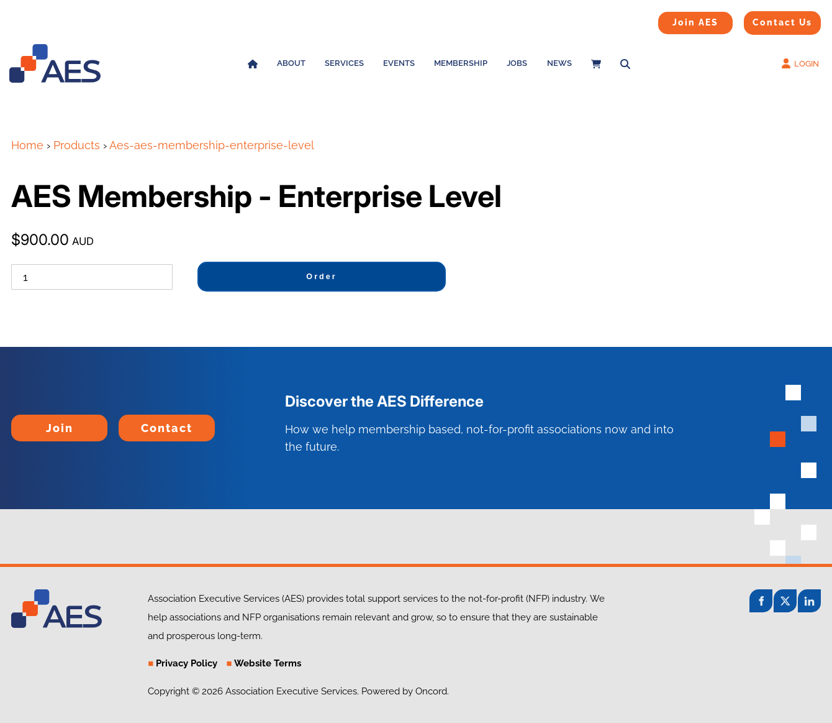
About (291, 63)
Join (22, 423)
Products (76, 145)
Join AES (676, 20)
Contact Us (767, 19)
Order (321, 276)
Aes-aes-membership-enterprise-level (211, 145)
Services (344, 63)
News (559, 63)
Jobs (517, 63)
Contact (139, 423)
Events (399, 63)
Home (27, 145)
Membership (460, 63)
